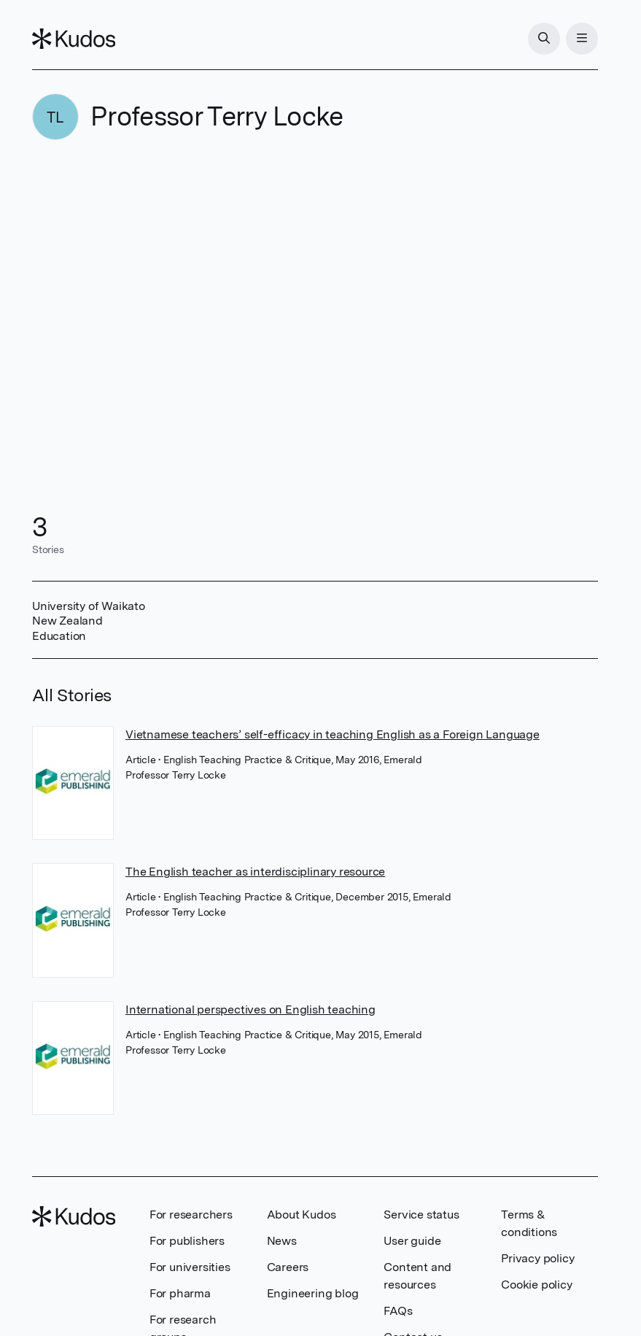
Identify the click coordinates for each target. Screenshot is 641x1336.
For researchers (191, 1214)
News (282, 1241)
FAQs (398, 1311)
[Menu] (582, 39)
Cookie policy (536, 1284)
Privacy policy (537, 1258)
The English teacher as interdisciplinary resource (255, 872)
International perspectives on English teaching (250, 1009)
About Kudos (301, 1214)
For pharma (180, 1293)
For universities (189, 1267)
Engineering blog (313, 1293)
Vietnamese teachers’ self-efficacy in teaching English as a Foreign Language (332, 734)
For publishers (187, 1241)
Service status (421, 1214)
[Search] (544, 39)
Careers (288, 1267)
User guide (412, 1241)
